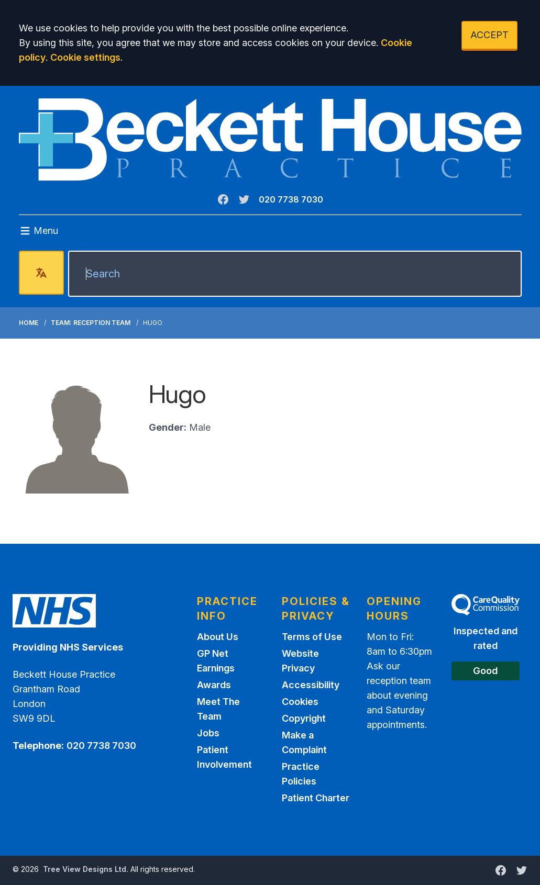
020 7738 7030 (291, 199)
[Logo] (270, 139)
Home (28, 323)
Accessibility (310, 684)
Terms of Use (312, 636)
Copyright (304, 718)
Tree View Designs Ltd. (85, 869)
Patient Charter (315, 797)
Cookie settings (85, 57)
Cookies (300, 701)
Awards (214, 684)
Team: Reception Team (90, 323)
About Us (217, 636)
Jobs (208, 732)
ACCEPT (489, 34)
